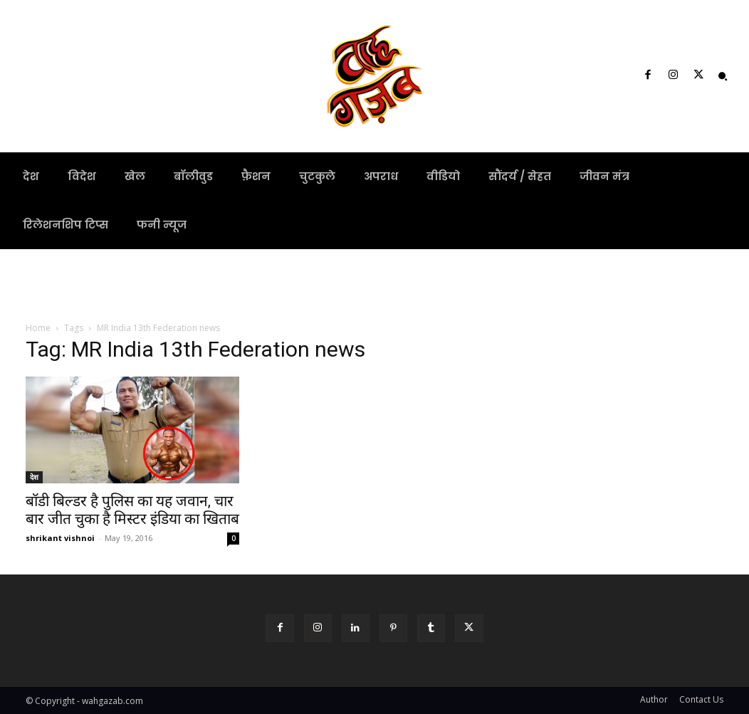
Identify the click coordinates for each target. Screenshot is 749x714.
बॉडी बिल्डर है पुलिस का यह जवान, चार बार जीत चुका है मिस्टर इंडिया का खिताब (132, 510)
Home (38, 328)
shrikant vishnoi (60, 537)
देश (34, 477)
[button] (723, 76)
